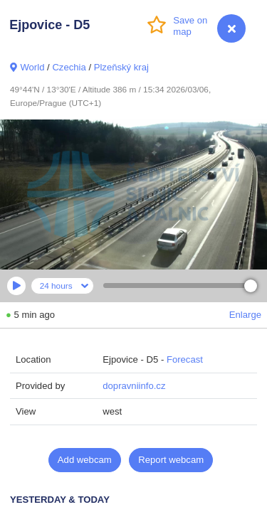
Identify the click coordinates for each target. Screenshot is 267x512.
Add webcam (85, 459)
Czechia (68, 67)
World (32, 67)
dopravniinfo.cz (134, 385)
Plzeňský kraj (121, 67)
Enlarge (245, 314)
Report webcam (171, 459)
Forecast (185, 359)
